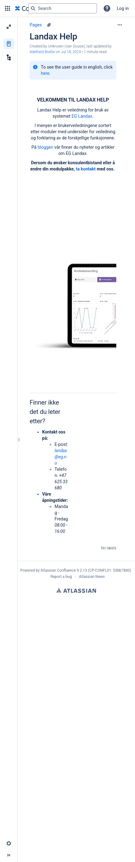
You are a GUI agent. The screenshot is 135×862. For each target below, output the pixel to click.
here (45, 73)
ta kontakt (85, 168)
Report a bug (61, 576)
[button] (7, 8)
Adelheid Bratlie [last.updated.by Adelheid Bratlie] (42, 52)
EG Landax (81, 116)
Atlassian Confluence (58, 570)
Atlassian (76, 590)
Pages (36, 24)
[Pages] (8, 44)
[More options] (120, 24)
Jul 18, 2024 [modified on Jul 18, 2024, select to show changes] (71, 52)
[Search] (33, 8)
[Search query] (62, 8)
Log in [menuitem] (123, 8)
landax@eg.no (61, 456)
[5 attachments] (48, 24)
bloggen (45, 147)
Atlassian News (92, 576)
